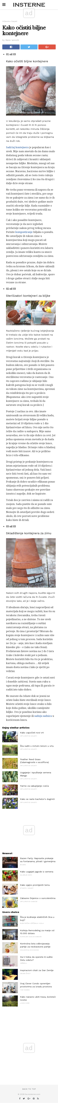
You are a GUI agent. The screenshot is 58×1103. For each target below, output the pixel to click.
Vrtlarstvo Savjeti (9, 21)
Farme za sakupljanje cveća (34, 786)
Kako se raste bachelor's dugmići (37, 799)
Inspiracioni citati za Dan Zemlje (37, 970)
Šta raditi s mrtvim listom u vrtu (37, 746)
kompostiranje (24, 232)
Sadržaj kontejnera (17, 147)
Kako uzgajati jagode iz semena (36, 871)
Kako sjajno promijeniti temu (35, 885)
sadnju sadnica (43, 716)
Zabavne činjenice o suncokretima (37, 898)
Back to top (29, 1089)
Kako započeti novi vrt (32, 732)
